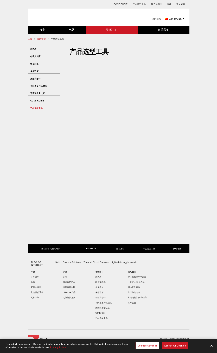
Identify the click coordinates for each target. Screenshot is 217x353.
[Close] (211, 345)
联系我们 (163, 29)
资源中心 (112, 29)
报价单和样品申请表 (137, 277)
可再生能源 (36, 287)
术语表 (33, 49)
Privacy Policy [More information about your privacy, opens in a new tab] (58, 347)
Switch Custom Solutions (68, 262)
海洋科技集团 (69, 287)
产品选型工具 (139, 4)
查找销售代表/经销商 (50, 248)
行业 (42, 29)
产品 (71, 29)
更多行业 (35, 297)
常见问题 (180, 4)
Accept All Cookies (175, 345)
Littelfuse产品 (69, 292)
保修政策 (34, 71)
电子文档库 (156, 4)
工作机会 (132, 302)
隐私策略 (120, 248)
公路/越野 (35, 277)
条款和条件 (35, 79)
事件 (169, 4)
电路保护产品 (69, 282)
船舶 (33, 282)
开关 (65, 277)
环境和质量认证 (37, 93)
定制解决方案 (69, 297)
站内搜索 (156, 18)
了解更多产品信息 (38, 86)
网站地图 (177, 248)
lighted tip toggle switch (124, 262)
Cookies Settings (147, 345)
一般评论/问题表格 (136, 282)
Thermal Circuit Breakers (96, 262)
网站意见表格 (134, 287)
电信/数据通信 (37, 292)
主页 (30, 38)
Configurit (120, 4)
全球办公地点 (134, 292)
